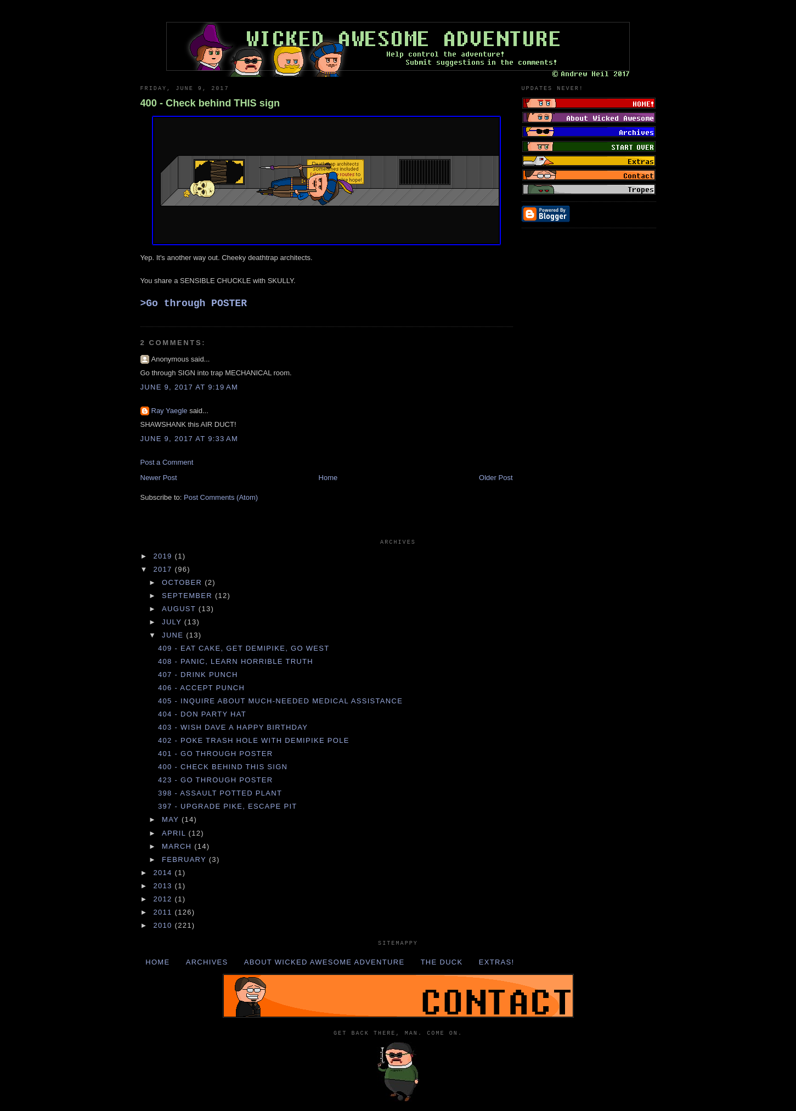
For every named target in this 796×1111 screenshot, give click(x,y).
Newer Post (158, 477)
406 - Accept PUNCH (201, 688)
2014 (164, 873)
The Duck (442, 962)
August (180, 609)
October (183, 582)
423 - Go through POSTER (215, 780)
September (188, 595)
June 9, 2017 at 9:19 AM (189, 387)
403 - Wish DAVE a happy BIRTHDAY (233, 727)
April (175, 833)
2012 (164, 899)
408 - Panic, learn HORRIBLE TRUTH (235, 661)
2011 (164, 912)
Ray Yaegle (169, 411)
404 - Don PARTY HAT (202, 714)
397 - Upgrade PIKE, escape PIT (227, 806)
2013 (164, 886)
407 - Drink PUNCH (198, 674)
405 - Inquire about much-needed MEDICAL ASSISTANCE (280, 701)
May (172, 819)
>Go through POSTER (193, 303)
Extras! (497, 962)
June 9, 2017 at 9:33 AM (189, 439)
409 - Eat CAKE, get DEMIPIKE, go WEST (244, 648)
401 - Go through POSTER (215, 753)
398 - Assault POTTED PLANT (220, 793)
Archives (207, 962)
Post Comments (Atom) (221, 497)
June (174, 635)
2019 (164, 556)
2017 (164, 569)
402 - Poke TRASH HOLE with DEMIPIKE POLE (253, 740)
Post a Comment (167, 462)
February (185, 859)
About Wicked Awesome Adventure (324, 962)
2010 (164, 925)
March (178, 846)
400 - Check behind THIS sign (210, 103)
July (173, 622)
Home (328, 477)
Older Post (495, 477)
